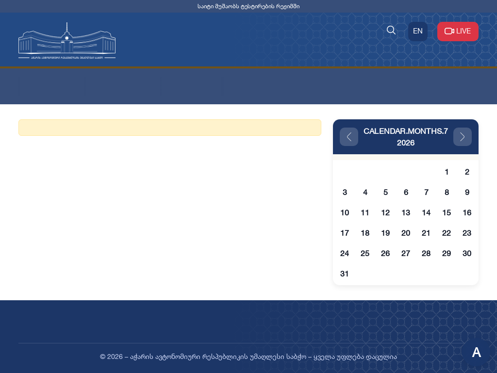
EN (418, 30)
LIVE (458, 30)
